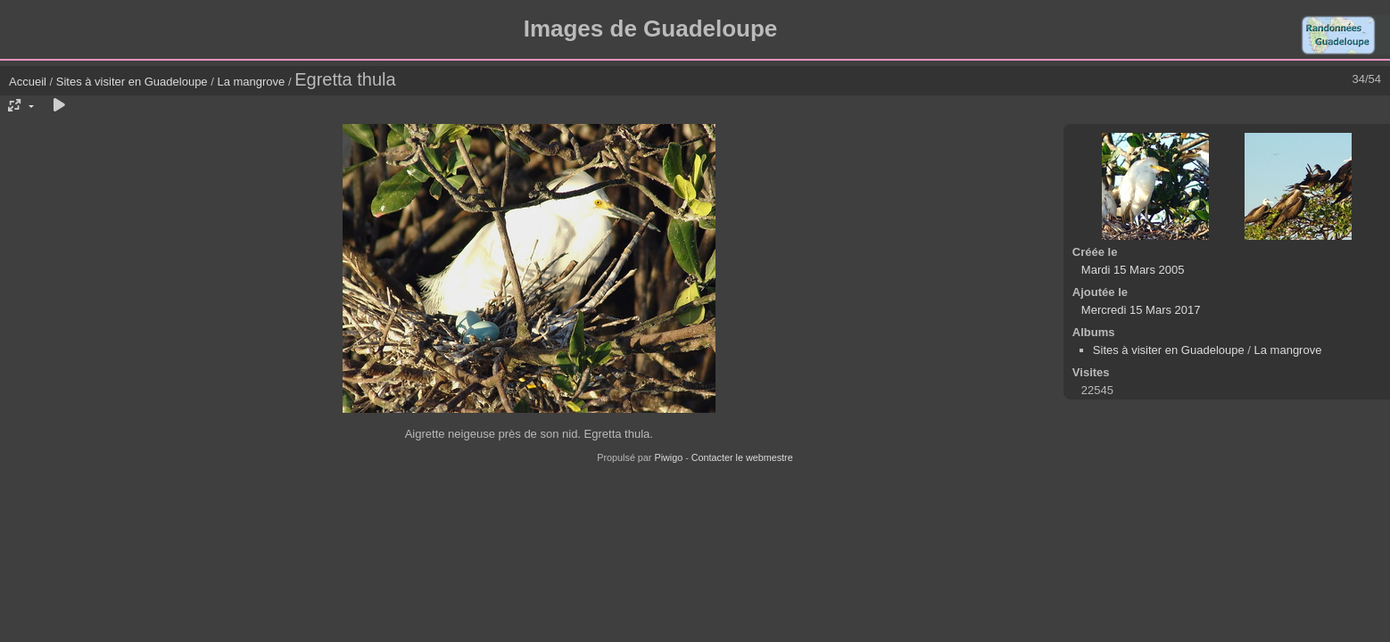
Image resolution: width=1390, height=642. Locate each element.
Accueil (27, 81)
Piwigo (668, 457)
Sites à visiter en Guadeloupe (132, 81)
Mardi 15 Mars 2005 (1133, 269)
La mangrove (251, 81)
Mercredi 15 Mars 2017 (1141, 310)
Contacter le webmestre (742, 457)
